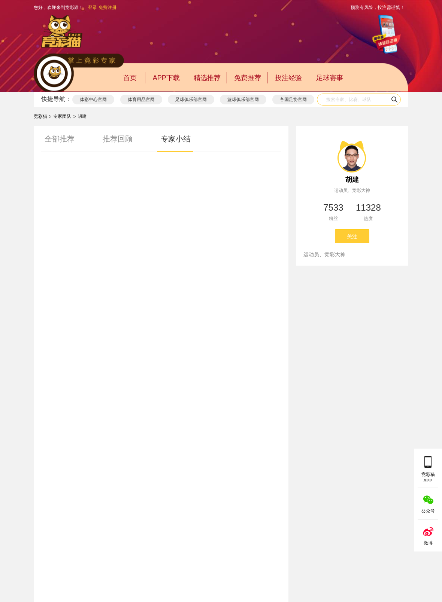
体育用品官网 (141, 99)
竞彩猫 (40, 116)
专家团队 (62, 116)
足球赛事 (329, 78)
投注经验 (288, 78)
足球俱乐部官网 (191, 99)
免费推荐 (247, 78)
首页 (130, 78)
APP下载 (166, 78)
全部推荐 (60, 139)
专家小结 (176, 139)
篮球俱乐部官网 (243, 99)
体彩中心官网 (93, 99)
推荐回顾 (118, 139)
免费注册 (107, 7)
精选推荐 (207, 78)
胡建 (352, 179)
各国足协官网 (293, 99)
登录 (92, 7)
